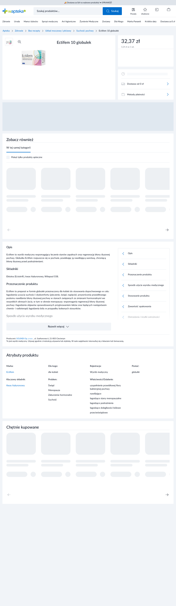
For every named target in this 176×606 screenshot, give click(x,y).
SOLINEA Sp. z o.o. (24, 339)
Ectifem (10, 372)
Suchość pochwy (85, 31)
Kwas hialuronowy (15, 385)
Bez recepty (34, 31)
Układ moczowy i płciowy (58, 31)
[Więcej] (167, 83)
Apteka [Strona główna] (6, 31)
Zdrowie (19, 31)
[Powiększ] (19, 41)
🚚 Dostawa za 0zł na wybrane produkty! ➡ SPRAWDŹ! (88, 3)
